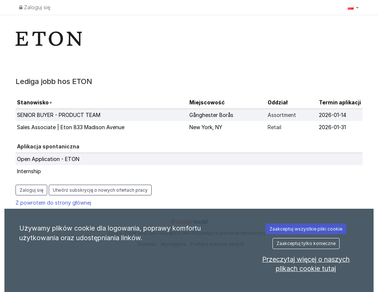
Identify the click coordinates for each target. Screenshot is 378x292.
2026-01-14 (332, 115)
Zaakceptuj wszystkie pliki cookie (305, 229)
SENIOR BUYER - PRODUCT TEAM (58, 115)
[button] (353, 7)
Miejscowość (207, 102)
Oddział (278, 102)
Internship (29, 171)
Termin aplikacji (340, 102)
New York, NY (205, 127)
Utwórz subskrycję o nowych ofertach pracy (100, 190)
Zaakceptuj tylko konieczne (306, 243)
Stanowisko (33, 102)
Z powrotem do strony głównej (53, 202)
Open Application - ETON (48, 159)
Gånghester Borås (211, 115)
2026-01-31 (332, 127)
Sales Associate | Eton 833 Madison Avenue (70, 127)
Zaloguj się (34, 7)
